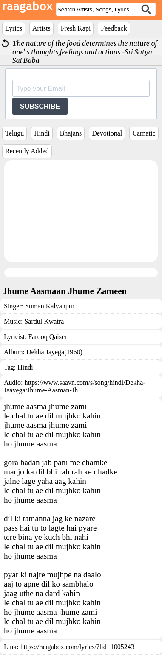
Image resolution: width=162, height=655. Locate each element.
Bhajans (71, 133)
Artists (41, 28)
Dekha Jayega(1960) (54, 352)
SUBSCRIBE (40, 106)
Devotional (107, 133)
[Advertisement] (81, 211)
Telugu (14, 133)
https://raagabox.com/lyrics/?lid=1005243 (77, 646)
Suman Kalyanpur (49, 306)
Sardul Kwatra (44, 321)
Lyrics (13, 28)
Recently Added (27, 151)
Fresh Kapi (76, 28)
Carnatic (143, 133)
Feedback (114, 28)
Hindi (41, 133)
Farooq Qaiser (47, 336)
